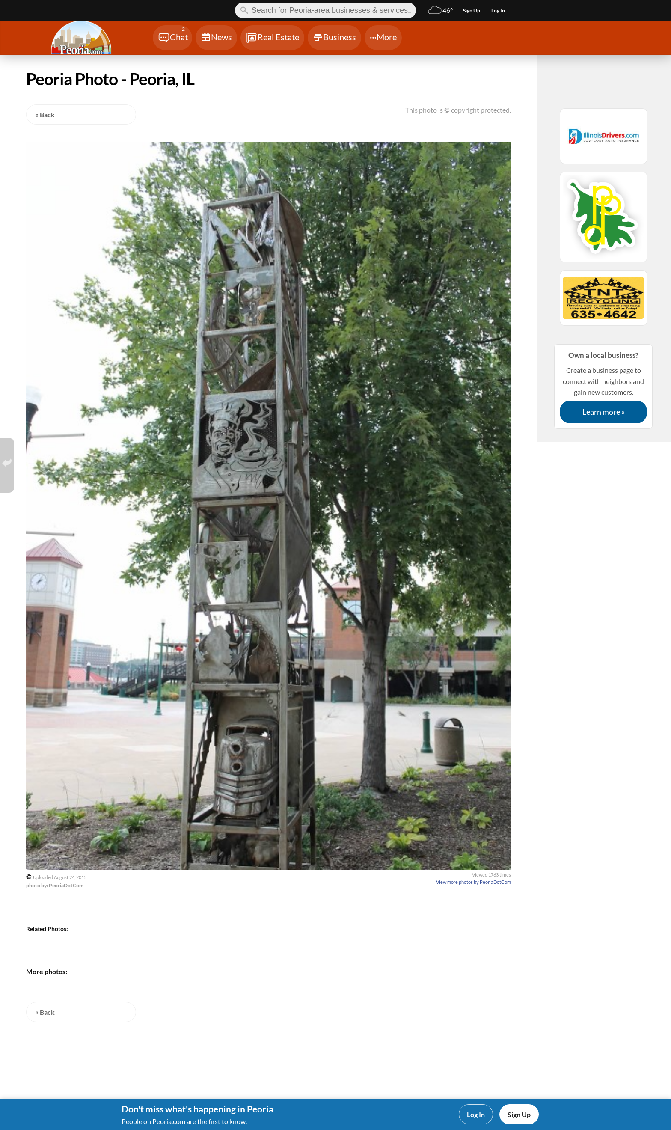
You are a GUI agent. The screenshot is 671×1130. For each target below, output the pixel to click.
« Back (45, 114)
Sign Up (519, 1114)
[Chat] (172, 37)
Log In (476, 1114)
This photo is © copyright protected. (458, 110)
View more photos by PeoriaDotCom (473, 882)
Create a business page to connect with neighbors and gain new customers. (603, 386)
